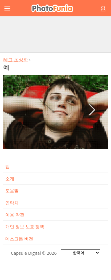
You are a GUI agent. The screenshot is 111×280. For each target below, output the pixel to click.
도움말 (12, 190)
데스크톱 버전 (19, 239)
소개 (9, 179)
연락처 (12, 203)
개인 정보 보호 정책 (24, 226)
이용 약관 (14, 215)
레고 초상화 (15, 59)
